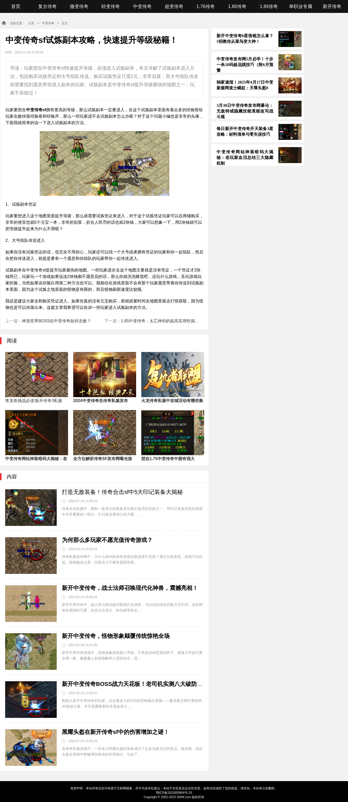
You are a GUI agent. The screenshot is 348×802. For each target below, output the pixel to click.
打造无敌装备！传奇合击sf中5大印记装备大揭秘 (122, 492)
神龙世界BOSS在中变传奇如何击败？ (56, 321)
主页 (31, 23)
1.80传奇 (237, 6)
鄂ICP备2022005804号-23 (174, 793)
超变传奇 (174, 6)
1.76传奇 (205, 6)
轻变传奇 (110, 6)
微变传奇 (79, 6)
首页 (15, 6)
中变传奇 (142, 6)
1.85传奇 (269, 6)
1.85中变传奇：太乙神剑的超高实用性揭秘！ (162, 321)
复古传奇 (47, 6)
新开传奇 (332, 6)
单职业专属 (300, 6)
